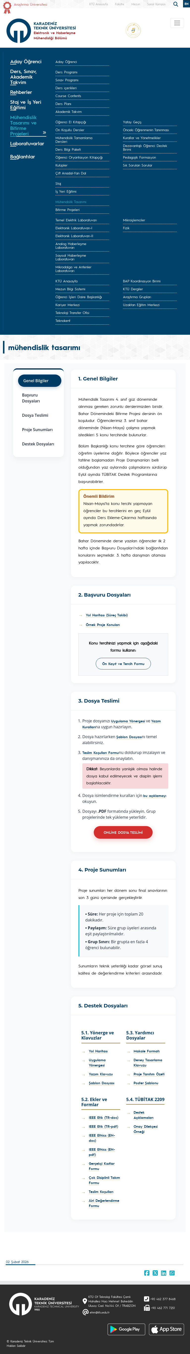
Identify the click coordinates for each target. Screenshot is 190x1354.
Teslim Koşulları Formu (100, 752)
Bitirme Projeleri (67, 209)
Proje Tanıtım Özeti (149, 1074)
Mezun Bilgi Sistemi (70, 289)
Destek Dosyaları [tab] (38, 444)
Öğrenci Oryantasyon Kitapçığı (79, 157)
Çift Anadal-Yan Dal (70, 173)
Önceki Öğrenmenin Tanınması (146, 129)
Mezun (135, 4)
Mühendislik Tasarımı (70, 201)
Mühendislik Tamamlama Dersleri (73, 139)
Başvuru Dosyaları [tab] (31, 398)
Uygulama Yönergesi (128, 721)
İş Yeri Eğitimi (65, 191)
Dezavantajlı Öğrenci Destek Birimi (145, 147)
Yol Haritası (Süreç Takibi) (107, 615)
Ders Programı (66, 72)
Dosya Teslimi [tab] (35, 415)
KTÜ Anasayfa (98, 4)
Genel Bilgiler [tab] (35, 380)
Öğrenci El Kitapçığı (70, 122)
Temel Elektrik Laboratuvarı (76, 220)
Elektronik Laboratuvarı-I (73, 228)
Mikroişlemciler (134, 220)
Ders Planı (63, 103)
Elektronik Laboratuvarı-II (74, 235)
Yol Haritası (98, 1051)
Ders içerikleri (66, 87)
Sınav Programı (66, 80)
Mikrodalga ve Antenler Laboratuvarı (73, 269)
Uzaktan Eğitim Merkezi (141, 304)
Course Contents (68, 95)
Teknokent (62, 320)
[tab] (28, 61)
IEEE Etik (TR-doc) (103, 1117)
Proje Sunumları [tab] (37, 429)
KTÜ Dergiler (133, 289)
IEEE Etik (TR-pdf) (103, 1126)
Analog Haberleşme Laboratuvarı (70, 245)
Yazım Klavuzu (101, 1074)
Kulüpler (61, 165)
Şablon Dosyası (129, 736)
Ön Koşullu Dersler (69, 129)
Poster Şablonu (146, 1083)
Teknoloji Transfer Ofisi (72, 312)
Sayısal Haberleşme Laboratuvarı (70, 257)
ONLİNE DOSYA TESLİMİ (123, 832)
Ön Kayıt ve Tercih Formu (123, 663)
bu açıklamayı (154, 795)
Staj (58, 183)
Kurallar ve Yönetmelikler (142, 137)
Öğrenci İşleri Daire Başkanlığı (78, 296)
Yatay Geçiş (132, 122)
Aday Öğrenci (66, 61)
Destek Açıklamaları (143, 1115)
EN (187, 4)
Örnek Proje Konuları (103, 624)
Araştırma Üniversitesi (30, 4)
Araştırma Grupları (137, 296)
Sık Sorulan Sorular (137, 165)
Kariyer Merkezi (67, 304)
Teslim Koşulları (101, 1191)
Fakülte (119, 4)
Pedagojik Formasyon (139, 157)
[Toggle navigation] (177, 23)
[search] (176, 3)
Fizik (126, 228)
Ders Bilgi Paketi (68, 149)
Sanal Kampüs (156, 4)
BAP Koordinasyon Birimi (142, 281)
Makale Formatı (147, 1051)
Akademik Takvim (68, 111)
